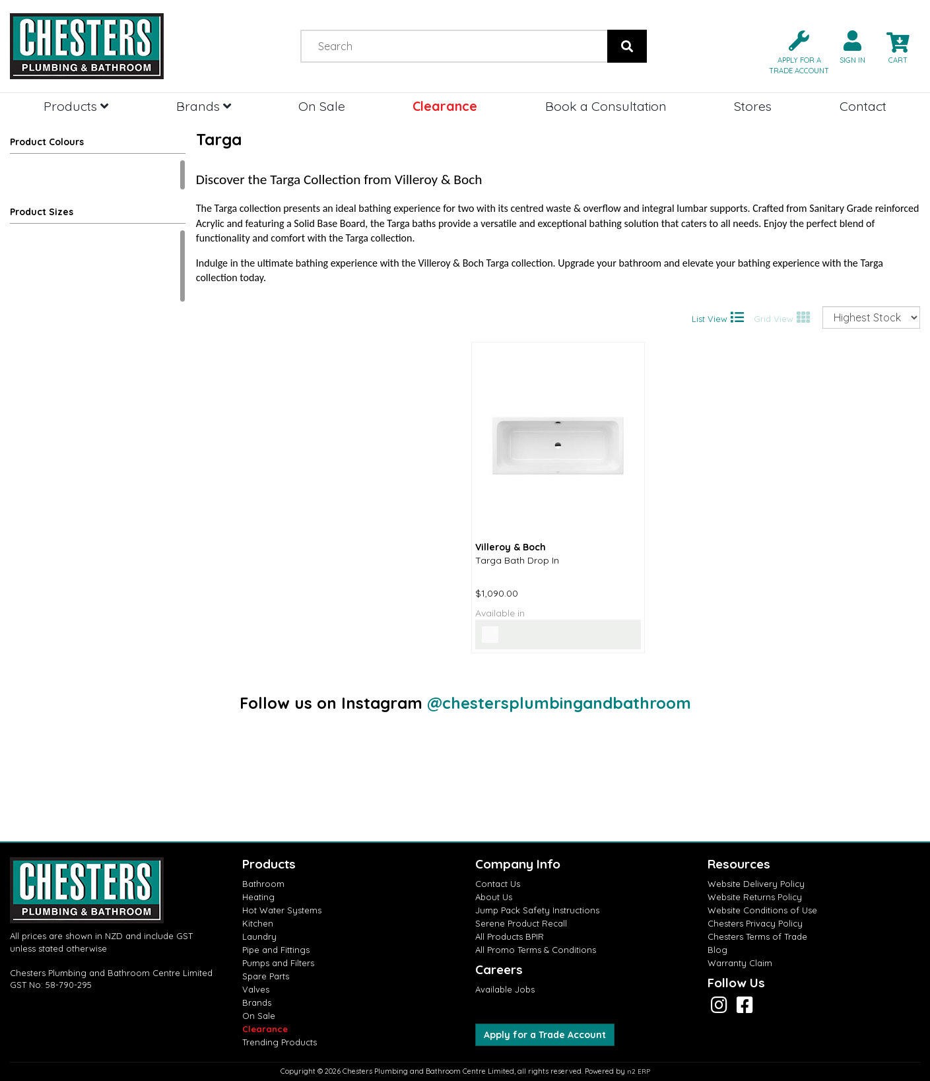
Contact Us (497, 883)
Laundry (259, 936)
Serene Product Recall (521, 923)
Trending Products (279, 1042)
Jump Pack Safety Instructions (537, 910)
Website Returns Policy (755, 897)
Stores (753, 106)
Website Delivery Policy (756, 883)
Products (76, 106)
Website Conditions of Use (762, 910)
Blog (717, 949)
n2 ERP (638, 1071)
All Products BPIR (509, 936)
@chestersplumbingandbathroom (559, 703)
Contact (863, 106)
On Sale (321, 106)
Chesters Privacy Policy (755, 923)
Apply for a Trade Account (545, 1035)
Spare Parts (265, 976)
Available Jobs (505, 989)
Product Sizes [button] (41, 212)
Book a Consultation (606, 106)
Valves (255, 989)
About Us (493, 897)
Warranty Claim (740, 963)
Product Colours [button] (47, 142)
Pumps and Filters (278, 963)
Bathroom (263, 883)
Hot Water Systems (281, 910)
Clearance (445, 106)
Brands (203, 106)
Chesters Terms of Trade (757, 936)
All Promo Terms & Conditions (535, 949)
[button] (793, 51)
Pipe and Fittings (276, 949)
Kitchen (257, 923)
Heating (258, 897)
